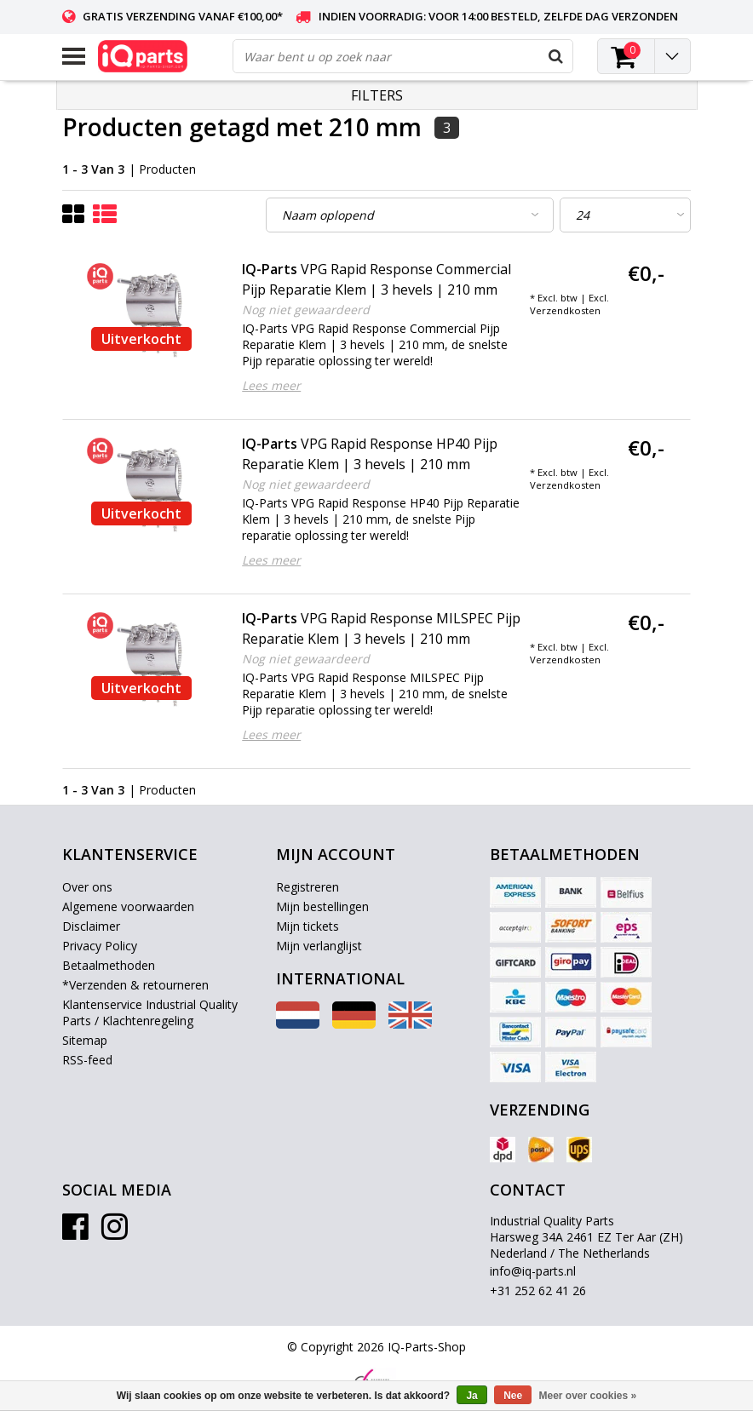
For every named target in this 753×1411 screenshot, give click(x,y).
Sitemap (84, 1040)
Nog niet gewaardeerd (306, 309)
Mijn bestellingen (322, 906)
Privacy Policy (99, 946)
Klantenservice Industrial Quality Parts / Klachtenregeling (150, 1012)
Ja (471, 1396)
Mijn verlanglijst (319, 946)
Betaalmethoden (108, 965)
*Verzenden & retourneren (135, 985)
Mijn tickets (307, 926)
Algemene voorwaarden (128, 906)
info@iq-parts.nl (533, 1271)
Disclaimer (91, 926)
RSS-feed (87, 1060)
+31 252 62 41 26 (538, 1290)
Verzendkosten (565, 310)
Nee (512, 1396)
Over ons (87, 887)
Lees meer (271, 385)
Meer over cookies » (588, 1396)
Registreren (307, 887)
